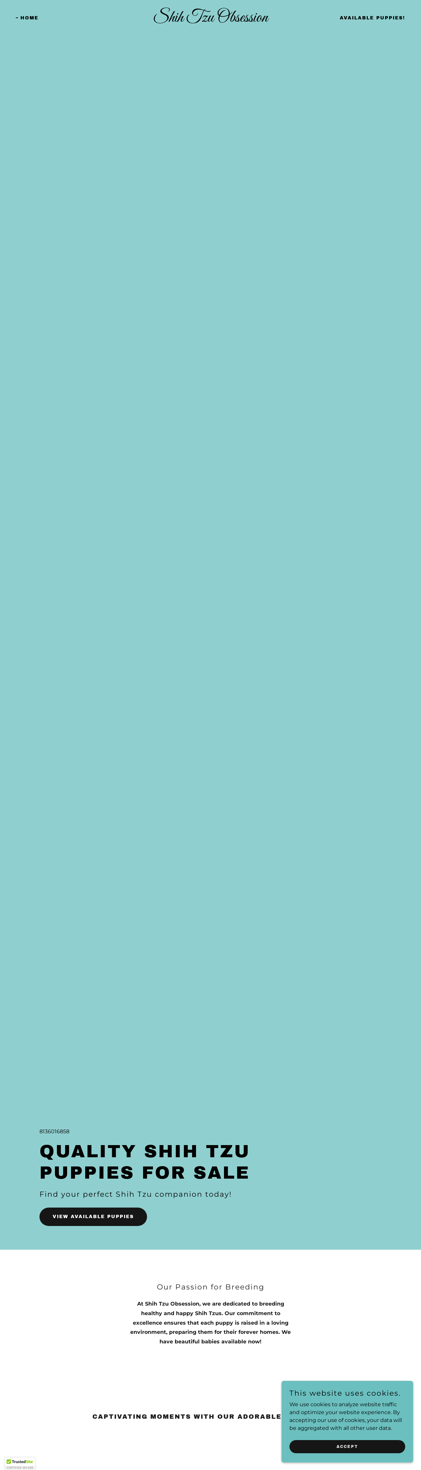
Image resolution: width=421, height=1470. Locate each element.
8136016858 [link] (54, 1131)
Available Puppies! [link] (372, 17)
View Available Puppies (93, 1216)
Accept (347, 1460)
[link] (211, 20)
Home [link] (29, 17)
